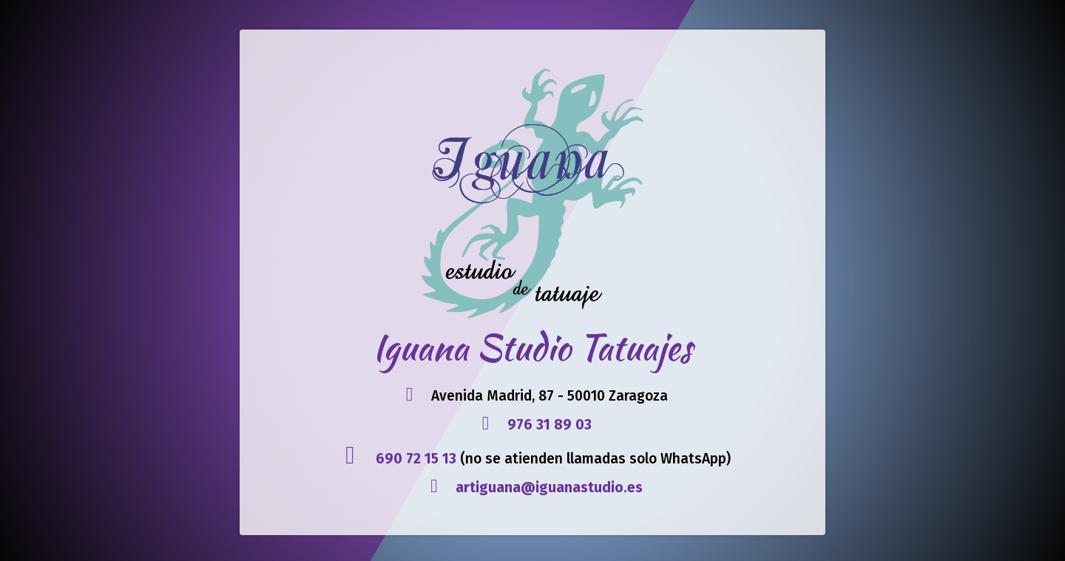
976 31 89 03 (549, 424)
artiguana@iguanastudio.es (549, 487)
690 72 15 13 (416, 458)
